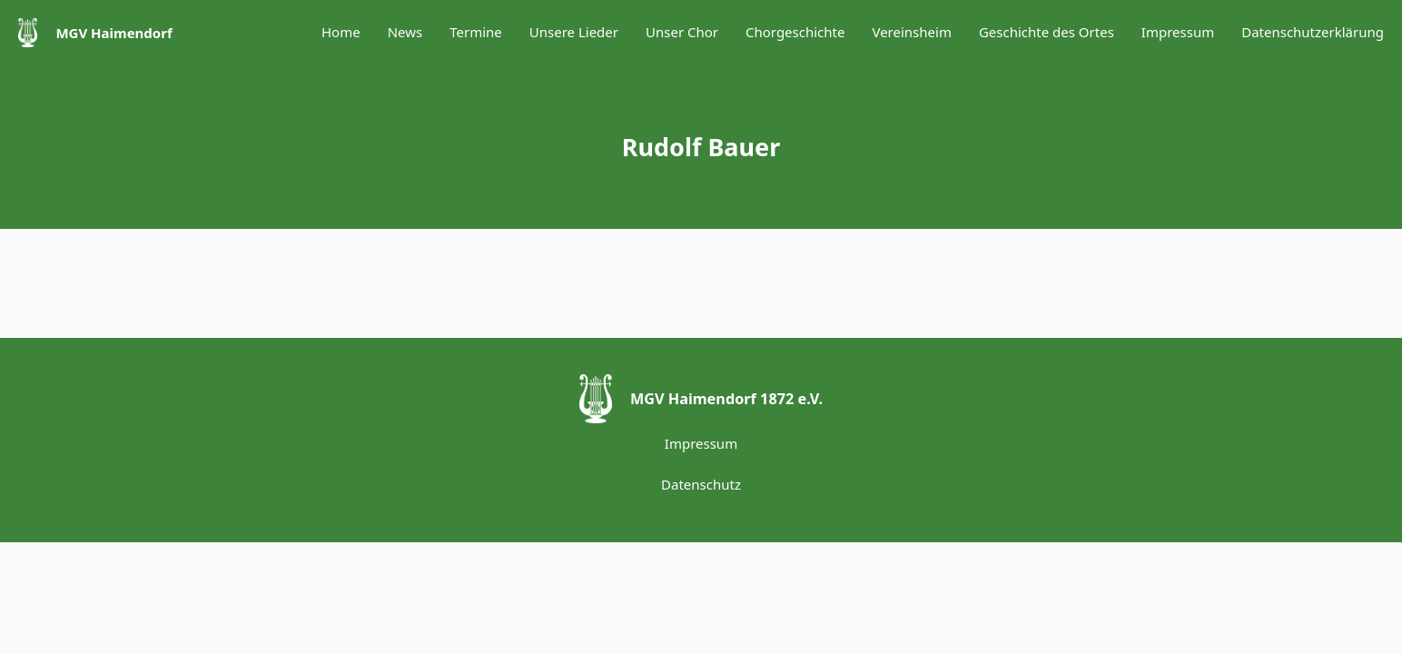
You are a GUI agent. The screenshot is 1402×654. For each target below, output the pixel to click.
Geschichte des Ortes (1046, 32)
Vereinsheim (911, 32)
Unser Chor (682, 32)
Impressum (1177, 32)
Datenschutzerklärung (1312, 32)
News (405, 32)
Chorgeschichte (794, 32)
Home (340, 32)
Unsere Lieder (573, 32)
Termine (475, 32)
